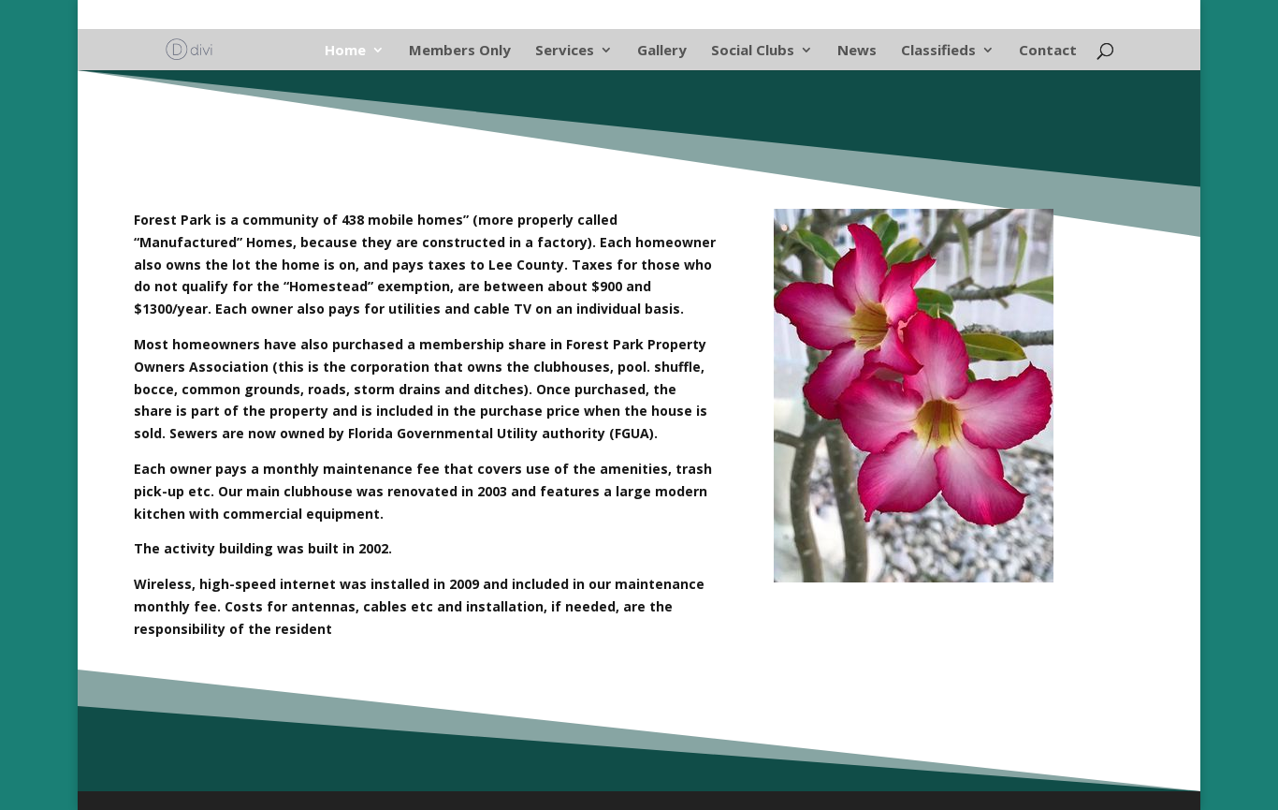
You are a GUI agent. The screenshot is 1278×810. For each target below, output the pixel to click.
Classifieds (938, 51)
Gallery (662, 51)
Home (345, 51)
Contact (1048, 51)
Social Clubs (752, 51)
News (857, 51)
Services (564, 51)
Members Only (460, 51)
